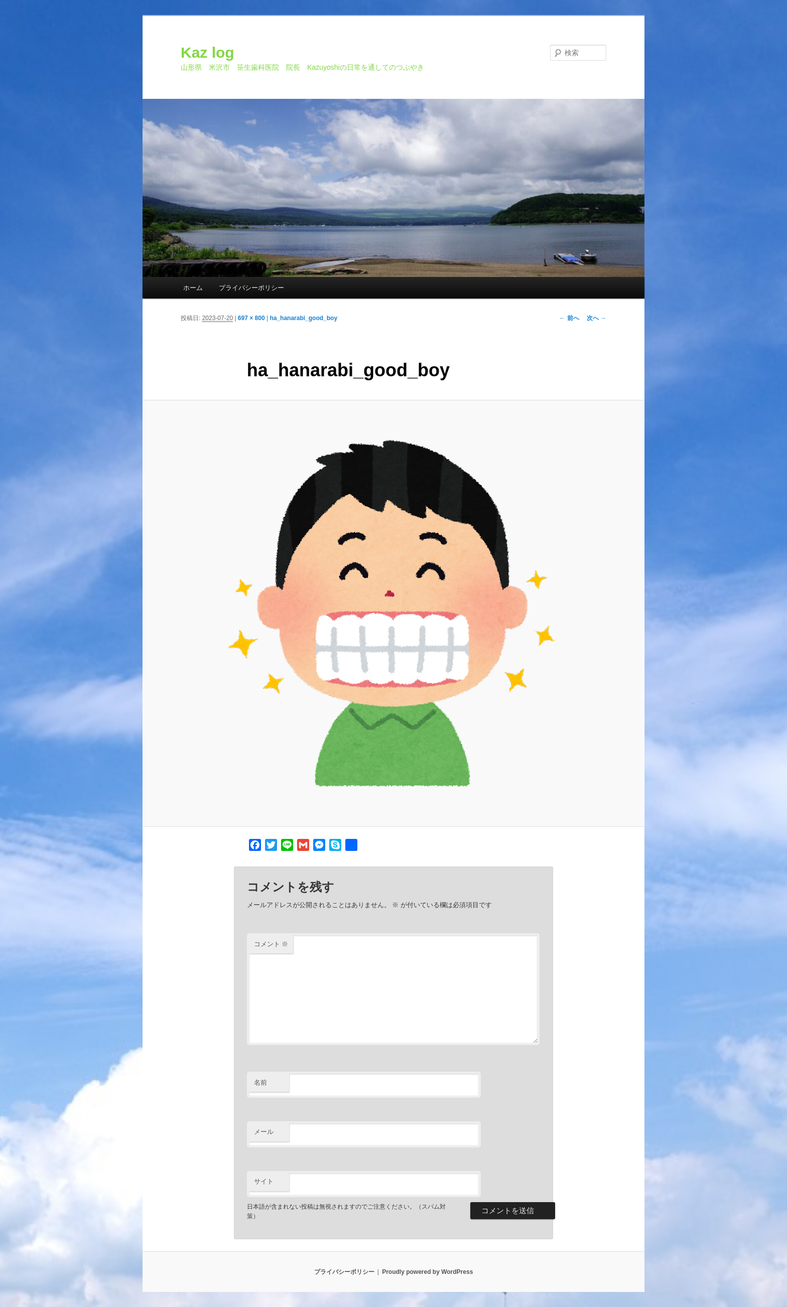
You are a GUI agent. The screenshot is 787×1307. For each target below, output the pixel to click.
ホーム (193, 288)
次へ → (596, 318)
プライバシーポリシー (251, 288)
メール (264, 1131)
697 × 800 (251, 318)
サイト (264, 1181)
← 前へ (569, 318)
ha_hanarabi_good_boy (303, 318)
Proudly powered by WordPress (427, 1271)
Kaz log (207, 52)
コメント (271, 944)
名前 (260, 1082)
